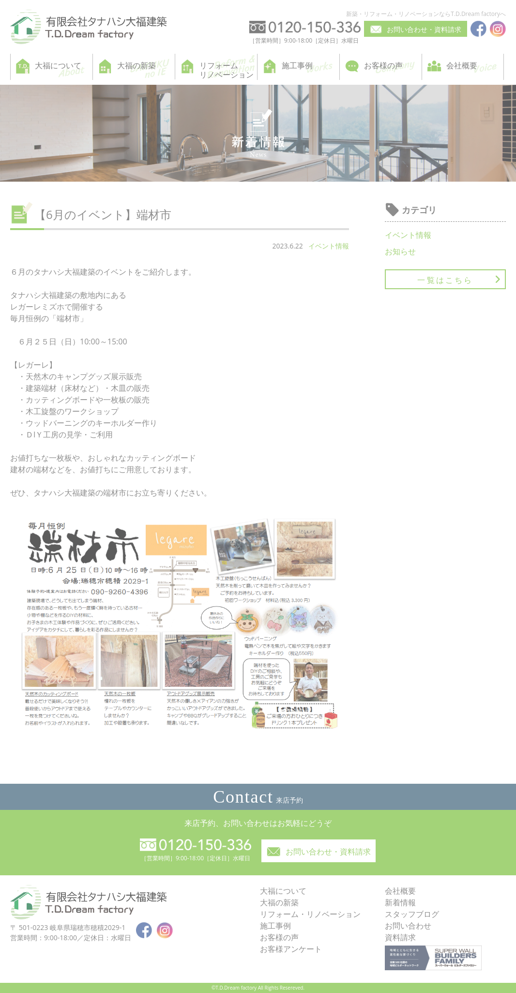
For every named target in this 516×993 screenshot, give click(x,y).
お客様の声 (383, 65)
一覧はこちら (445, 280)
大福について (58, 65)
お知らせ (400, 251)
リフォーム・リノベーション (310, 914)
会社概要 (461, 65)
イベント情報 (328, 245)
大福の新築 (136, 65)
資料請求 (400, 937)
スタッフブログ (412, 914)
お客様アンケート (291, 949)
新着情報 (400, 902)
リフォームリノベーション (226, 69)
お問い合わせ (408, 925)
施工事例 (297, 65)
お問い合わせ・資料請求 (424, 29)
